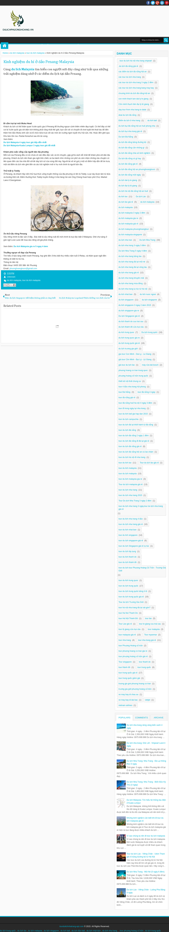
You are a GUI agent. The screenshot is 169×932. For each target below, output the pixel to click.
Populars (124, 717)
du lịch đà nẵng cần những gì (131, 147)
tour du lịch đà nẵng (127, 430)
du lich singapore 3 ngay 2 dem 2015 (134, 305)
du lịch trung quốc (8, 931)
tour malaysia (154, 629)
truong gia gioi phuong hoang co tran (134, 683)
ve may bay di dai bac (128, 700)
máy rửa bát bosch (150, 365)
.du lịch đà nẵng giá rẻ (128, 66)
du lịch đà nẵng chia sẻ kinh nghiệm (134, 153)
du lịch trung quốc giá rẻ (129, 343)
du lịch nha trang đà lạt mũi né (131, 262)
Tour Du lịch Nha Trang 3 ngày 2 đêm (134, 501)
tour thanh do (145, 662)
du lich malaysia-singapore (130, 234)
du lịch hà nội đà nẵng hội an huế (133, 191)
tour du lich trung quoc (128, 580)
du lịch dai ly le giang (127, 180)
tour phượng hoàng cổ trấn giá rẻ (133, 656)
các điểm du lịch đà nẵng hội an (132, 71)
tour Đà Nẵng (124, 392)
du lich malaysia (14, 280)
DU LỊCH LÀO (91, 45)
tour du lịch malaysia (127, 473)
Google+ (157, 3)
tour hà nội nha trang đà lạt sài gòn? (134, 607)
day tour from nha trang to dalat (132, 109)
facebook (148, 3)
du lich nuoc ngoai (148, 294)
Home (4, 45)
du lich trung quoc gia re (129, 338)
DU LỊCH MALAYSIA (113, 45)
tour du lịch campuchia (128, 419)
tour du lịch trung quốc (128, 586)
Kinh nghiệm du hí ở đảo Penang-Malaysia (38, 62)
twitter (153, 3)
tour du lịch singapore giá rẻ (130, 540)
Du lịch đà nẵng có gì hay (129, 158)
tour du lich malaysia (31, 280)
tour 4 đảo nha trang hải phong (132, 387)
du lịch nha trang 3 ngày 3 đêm (132, 245)
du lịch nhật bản (93, 931)
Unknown (11, 277)
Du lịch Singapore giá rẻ (129, 316)
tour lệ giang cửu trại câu (129, 629)
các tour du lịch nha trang (129, 77)
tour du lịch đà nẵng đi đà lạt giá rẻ (133, 441)
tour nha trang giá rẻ (147, 640)
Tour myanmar (150, 635)
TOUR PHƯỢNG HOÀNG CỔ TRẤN (30, 45)
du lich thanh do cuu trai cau (130, 321)
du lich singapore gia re (128, 310)
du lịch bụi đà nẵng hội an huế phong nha (136, 126)
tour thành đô (124, 667)
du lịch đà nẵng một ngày (129, 175)
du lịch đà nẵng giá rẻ (128, 164)
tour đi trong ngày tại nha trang (132, 408)
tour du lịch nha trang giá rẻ (130, 524)
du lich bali (152, 120)
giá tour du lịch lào (126, 365)
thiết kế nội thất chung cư (129, 381)
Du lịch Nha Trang (147, 240)
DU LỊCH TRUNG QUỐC (67, 45)
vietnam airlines (125, 705)
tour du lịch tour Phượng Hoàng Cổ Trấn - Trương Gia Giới (142, 569)
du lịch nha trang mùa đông (130, 283)
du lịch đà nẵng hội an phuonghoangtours (136, 169)
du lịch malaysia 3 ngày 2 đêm (131, 213)
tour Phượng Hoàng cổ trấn (130, 645)
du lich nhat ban (125, 294)
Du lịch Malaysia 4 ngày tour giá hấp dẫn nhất (25, 142)
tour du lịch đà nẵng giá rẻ (130, 446)
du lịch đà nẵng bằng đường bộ (132, 142)
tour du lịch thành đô (127, 562)
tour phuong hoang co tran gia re (132, 651)
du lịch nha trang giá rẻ (128, 272)
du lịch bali (65, 931)
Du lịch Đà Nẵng (125, 137)
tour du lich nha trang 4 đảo (130, 519)
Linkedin (162, 3)
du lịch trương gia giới (128, 348)
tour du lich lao (124, 463)
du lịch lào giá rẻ (125, 202)
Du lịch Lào (141, 196)
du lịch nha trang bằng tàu (129, 256)
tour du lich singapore (127, 535)
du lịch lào (21, 931)
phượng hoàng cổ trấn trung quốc (133, 376)
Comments (141, 717)
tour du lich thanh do (127, 557)
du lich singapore (126, 300)
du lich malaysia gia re (128, 218)
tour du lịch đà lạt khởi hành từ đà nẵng (135, 425)
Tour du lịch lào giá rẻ (149, 463)
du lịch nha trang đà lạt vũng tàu (132, 267)
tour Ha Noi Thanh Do (128, 613)
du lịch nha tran (125, 240)
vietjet (147, 700)
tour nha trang (124, 640)
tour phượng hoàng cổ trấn (131, 931)
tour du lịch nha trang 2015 (130, 495)
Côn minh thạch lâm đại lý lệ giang (133, 104)
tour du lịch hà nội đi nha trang (131, 457)
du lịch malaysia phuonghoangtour (133, 229)
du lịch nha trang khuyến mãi (131, 278)
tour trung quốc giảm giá (129, 678)
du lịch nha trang (109, 931)
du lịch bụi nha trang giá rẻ (130, 131)
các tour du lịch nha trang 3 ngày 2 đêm (135, 82)
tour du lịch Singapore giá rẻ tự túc (133, 546)
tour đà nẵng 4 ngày (146, 392)
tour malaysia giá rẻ (127, 635)
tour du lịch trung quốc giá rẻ (131, 597)
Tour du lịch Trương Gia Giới (130, 602)
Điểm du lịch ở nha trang (129, 120)
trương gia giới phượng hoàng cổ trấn (135, 689)
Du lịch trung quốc (149, 332)
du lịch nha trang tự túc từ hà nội (132, 289)
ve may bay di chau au (128, 694)
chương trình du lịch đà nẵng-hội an (134, 93)
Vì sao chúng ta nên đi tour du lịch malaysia (146, 836)
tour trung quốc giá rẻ (127, 673)
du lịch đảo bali (78, 931)
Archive (159, 717)
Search (166, 40)
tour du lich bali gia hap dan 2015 (133, 414)
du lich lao (122, 196)
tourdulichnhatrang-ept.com (71, 926)
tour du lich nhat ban (127, 530)
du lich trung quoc (126, 332)
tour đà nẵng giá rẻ (126, 397)
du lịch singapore (149, 300)
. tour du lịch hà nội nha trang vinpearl (135, 61)
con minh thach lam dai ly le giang (133, 99)
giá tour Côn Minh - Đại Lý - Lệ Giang (134, 359)
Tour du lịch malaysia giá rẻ (130, 484)
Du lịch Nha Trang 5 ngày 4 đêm (132, 251)
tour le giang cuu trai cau (150, 624)
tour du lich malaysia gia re (130, 479)
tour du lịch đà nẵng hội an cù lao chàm (135, 452)
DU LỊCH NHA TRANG (140, 45)
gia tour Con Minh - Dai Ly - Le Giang (134, 354)
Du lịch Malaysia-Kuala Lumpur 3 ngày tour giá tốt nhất (29, 145)
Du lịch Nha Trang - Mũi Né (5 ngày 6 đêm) (145, 872)
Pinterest (167, 3)
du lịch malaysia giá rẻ (128, 224)
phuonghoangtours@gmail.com (23, 268)
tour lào (148, 618)
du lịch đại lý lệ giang (127, 186)
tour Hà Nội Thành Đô (128, 618)
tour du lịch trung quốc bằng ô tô (132, 591)
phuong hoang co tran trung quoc (133, 370)
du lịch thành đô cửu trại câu (131, 327)
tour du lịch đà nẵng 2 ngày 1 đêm (133, 435)
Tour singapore (125, 662)
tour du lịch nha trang (127, 490)
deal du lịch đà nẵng (127, 115)
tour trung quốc (144, 667)
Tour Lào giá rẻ (125, 624)
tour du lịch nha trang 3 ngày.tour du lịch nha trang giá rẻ (140, 507)
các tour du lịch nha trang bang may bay (136, 88)
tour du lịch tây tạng (127, 551)
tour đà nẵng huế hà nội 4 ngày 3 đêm (135, 403)
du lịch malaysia (125, 207)
